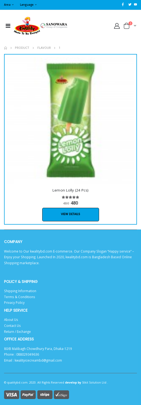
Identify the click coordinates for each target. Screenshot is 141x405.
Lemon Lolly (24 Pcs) (70, 190)
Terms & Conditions (19, 297)
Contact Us (12, 325)
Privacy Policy (14, 302)
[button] (130, 26)
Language (27, 5)
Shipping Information (20, 291)
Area (7, 5)
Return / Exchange (17, 331)
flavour (44, 48)
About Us (11, 319)
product (22, 48)
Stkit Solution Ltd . (95, 382)
